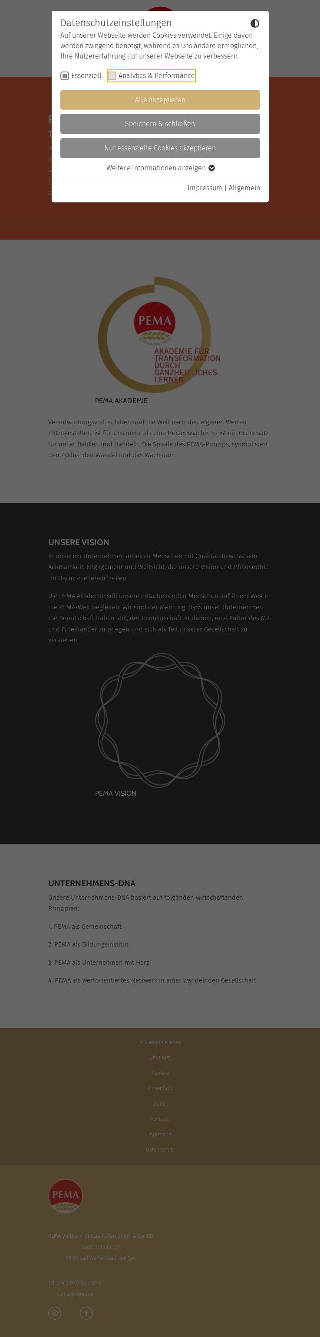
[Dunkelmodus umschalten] (254, 23)
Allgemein (244, 188)
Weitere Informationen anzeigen (160, 168)
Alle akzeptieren (160, 100)
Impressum (205, 188)
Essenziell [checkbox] (86, 76)
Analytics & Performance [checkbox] (157, 76)
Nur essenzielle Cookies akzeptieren (160, 148)
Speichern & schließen (160, 124)
